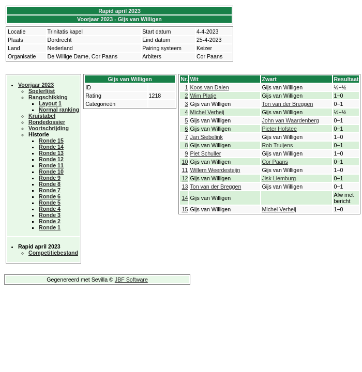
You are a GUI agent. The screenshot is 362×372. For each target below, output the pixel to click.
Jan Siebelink (206, 137)
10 (185, 162)
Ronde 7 (50, 190)
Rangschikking (48, 97)
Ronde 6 (50, 196)
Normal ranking (59, 109)
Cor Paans (275, 162)
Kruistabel (41, 116)
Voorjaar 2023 (36, 85)
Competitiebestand (53, 253)
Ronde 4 (50, 209)
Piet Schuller (205, 153)
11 (185, 170)
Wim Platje (203, 95)
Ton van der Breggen (287, 104)
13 (185, 186)
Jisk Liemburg (279, 178)
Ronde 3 (50, 215)
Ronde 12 (51, 159)
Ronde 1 (50, 227)
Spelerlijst (41, 91)
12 (185, 178)
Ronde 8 (50, 184)
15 (185, 209)
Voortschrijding (48, 128)
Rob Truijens (277, 145)
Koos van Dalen (209, 87)
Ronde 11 (51, 165)
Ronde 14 (51, 147)
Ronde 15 (51, 140)
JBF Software (131, 279)
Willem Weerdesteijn (215, 170)
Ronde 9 (50, 178)
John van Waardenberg (290, 120)
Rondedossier (46, 122)
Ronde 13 (51, 153)
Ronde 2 (50, 221)
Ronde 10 (51, 171)
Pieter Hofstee (279, 129)
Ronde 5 (50, 202)
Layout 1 (50, 103)
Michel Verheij (207, 112)
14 (185, 198)
